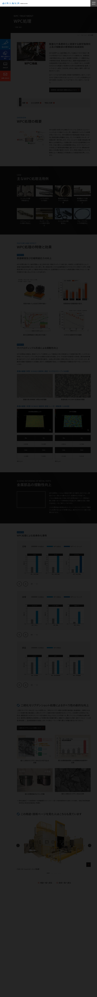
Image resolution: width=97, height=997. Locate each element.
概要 (23, 103)
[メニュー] (93, 3)
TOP (78, 35)
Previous (19, 583)
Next (25, 583)
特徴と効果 (48, 103)
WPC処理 (90, 35)
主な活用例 (35, 103)
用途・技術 (84, 35)
